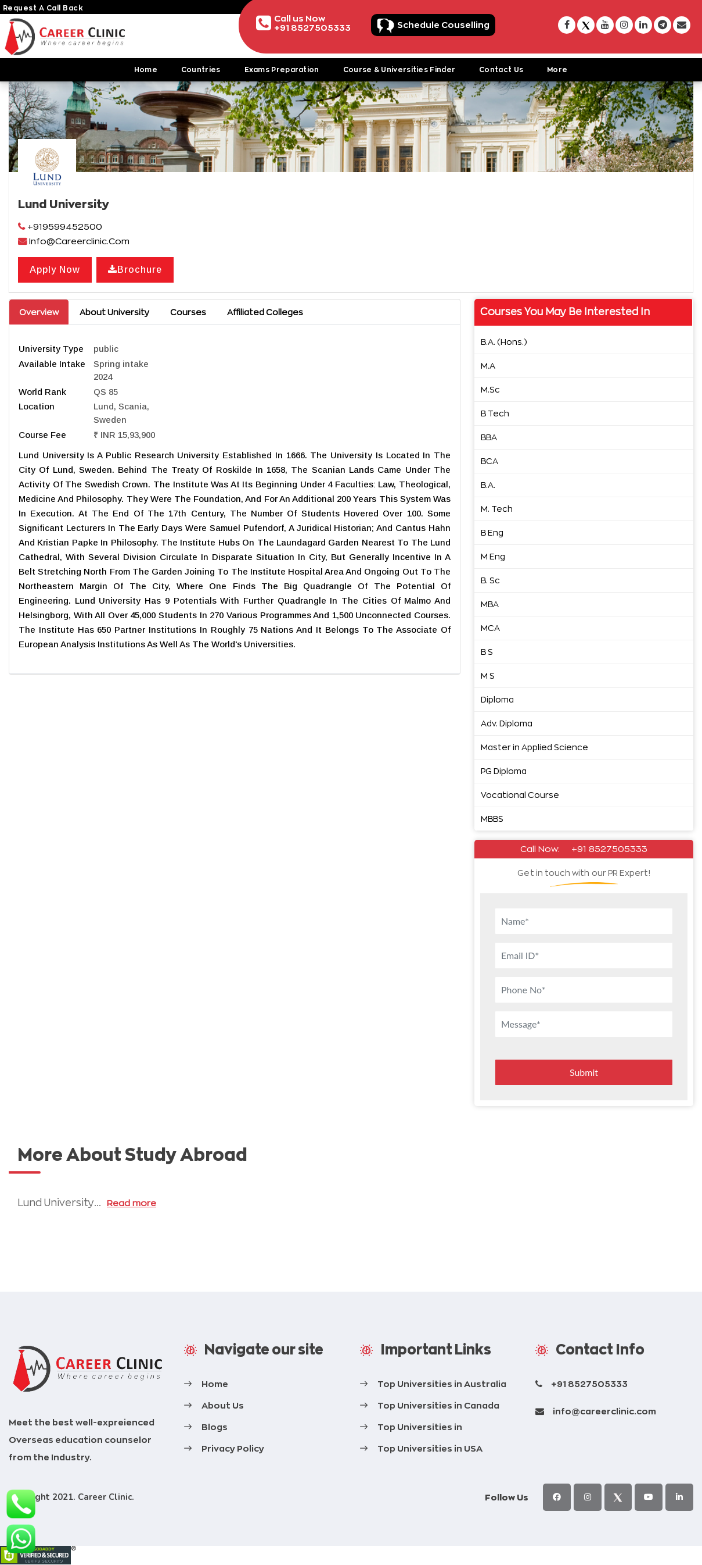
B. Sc (490, 580)
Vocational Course (520, 794)
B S (487, 651)
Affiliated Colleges (265, 312)
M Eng (493, 556)
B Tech (495, 413)
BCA (489, 461)
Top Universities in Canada (438, 1405)
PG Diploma (504, 771)
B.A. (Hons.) (504, 341)
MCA (490, 627)
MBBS (492, 818)
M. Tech (497, 508)
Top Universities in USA (430, 1448)
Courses (188, 312)
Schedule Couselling (443, 25)
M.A (488, 365)
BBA (489, 437)
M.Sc (490, 389)
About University (114, 312)
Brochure (135, 270)
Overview (39, 312)
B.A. (488, 484)
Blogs (214, 1427)
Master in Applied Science (534, 747)
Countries (201, 69)
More (557, 69)
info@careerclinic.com (604, 1411)
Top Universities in (419, 1427)
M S (488, 675)
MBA (490, 604)
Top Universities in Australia (441, 1384)
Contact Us (501, 69)
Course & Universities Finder (399, 69)
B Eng (492, 532)
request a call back (43, 8)
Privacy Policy (232, 1448)
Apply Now (55, 270)
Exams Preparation (281, 69)
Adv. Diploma (506, 723)
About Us (222, 1405)
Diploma (497, 699)
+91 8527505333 (609, 849)
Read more (131, 1203)
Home (145, 69)
